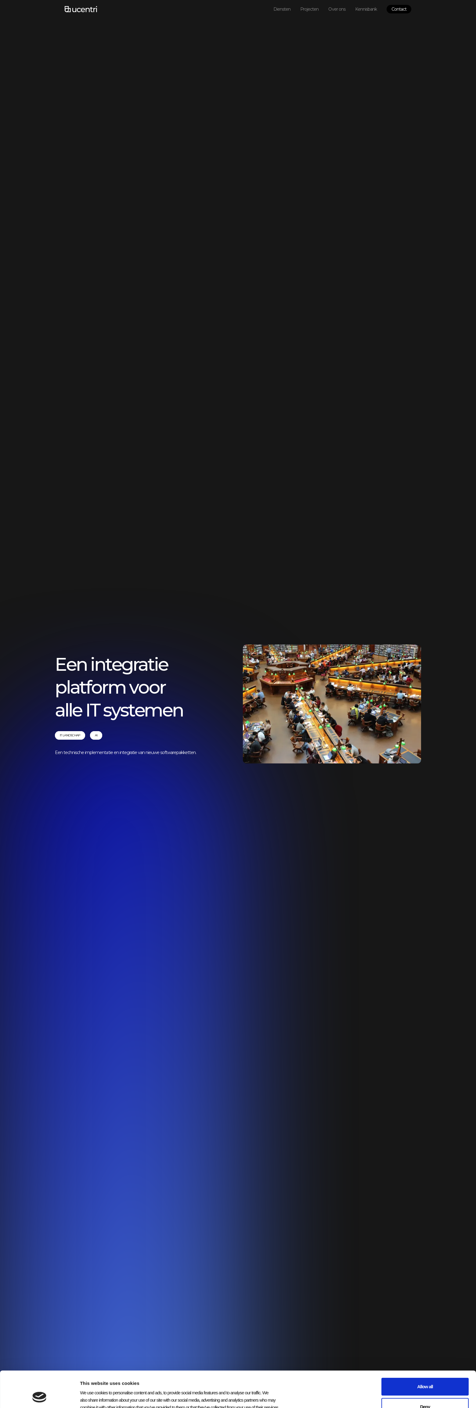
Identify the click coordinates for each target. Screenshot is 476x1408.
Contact (398, 9)
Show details (304, 1396)
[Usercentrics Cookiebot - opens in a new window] (39, 1396)
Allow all (425, 1352)
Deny (425, 1372)
